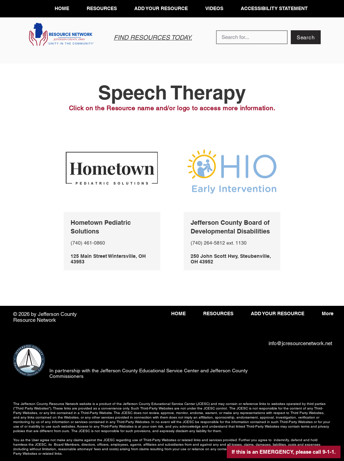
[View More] (112, 244)
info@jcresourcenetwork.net (300, 343)
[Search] (306, 37)
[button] (284, 452)
